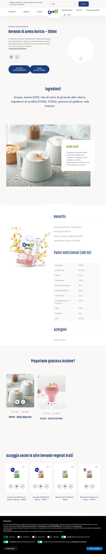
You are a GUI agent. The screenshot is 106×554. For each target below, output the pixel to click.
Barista (26, 12)
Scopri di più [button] (10, 548)
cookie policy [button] (78, 526)
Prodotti (12, 12)
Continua (84, 4)
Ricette (79, 10)
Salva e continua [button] (94, 548)
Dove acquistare (92, 10)
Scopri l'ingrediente (19, 69)
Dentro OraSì (67, 10)
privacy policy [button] (55, 524)
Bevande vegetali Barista (18, 26)
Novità (39, 12)
